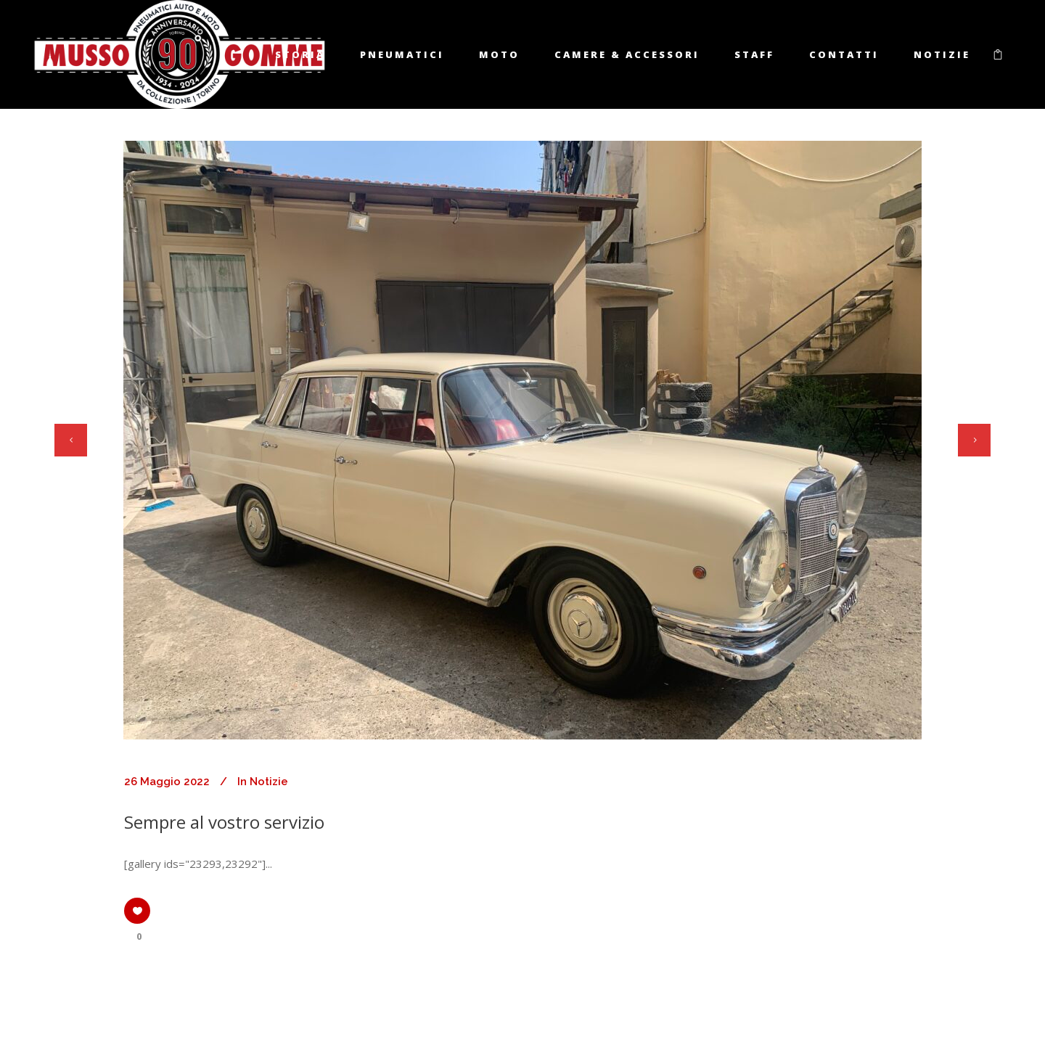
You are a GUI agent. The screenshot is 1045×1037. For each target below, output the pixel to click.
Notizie (269, 781)
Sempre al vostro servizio (224, 822)
